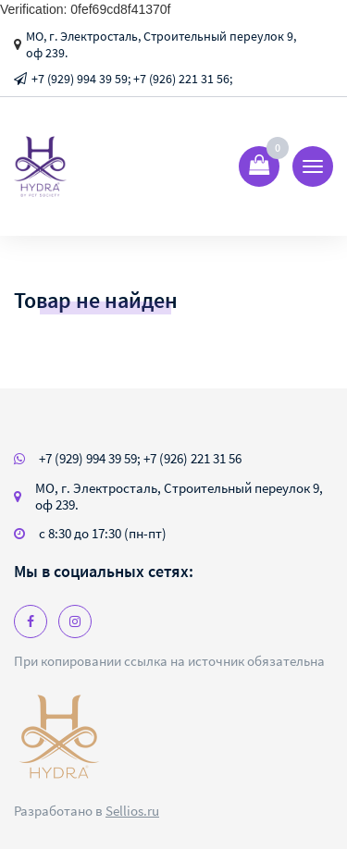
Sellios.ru (132, 810)
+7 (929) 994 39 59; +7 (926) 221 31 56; (131, 78)
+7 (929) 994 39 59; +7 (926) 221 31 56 (140, 458)
